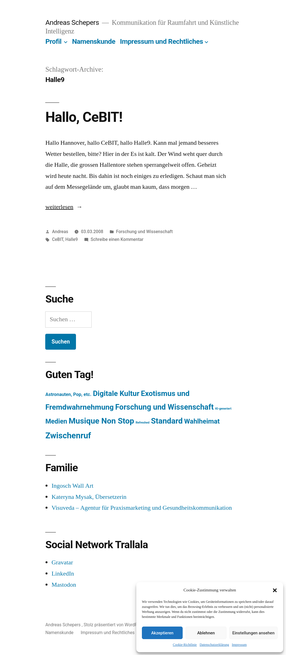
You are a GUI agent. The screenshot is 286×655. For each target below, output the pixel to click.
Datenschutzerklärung (214, 645)
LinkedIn (62, 573)
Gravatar (62, 562)
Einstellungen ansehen (253, 632)
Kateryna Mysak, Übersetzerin (88, 497)
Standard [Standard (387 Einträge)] (166, 421)
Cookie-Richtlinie (185, 645)
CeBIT (57, 239)
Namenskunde (93, 41)
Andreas (60, 231)
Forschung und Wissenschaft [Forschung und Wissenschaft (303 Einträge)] (164, 407)
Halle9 (71, 239)
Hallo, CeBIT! (83, 117)
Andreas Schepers (73, 22)
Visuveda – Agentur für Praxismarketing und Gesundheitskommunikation (141, 508)
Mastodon (63, 585)
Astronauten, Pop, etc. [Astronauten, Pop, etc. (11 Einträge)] (68, 394)
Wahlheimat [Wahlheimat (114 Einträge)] (202, 421)
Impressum (239, 645)
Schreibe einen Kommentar (117, 239)
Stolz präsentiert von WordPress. (116, 624)
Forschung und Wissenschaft (144, 231)
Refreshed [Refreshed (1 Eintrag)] (142, 422)
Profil (53, 41)
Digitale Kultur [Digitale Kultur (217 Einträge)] (116, 393)
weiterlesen (59, 207)
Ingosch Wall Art (72, 486)
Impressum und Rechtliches (161, 41)
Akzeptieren (162, 632)
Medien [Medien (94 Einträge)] (56, 421)
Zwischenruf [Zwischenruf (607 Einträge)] (68, 435)
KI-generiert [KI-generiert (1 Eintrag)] (223, 408)
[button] (275, 590)
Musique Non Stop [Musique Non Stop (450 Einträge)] (101, 421)
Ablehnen (206, 632)
